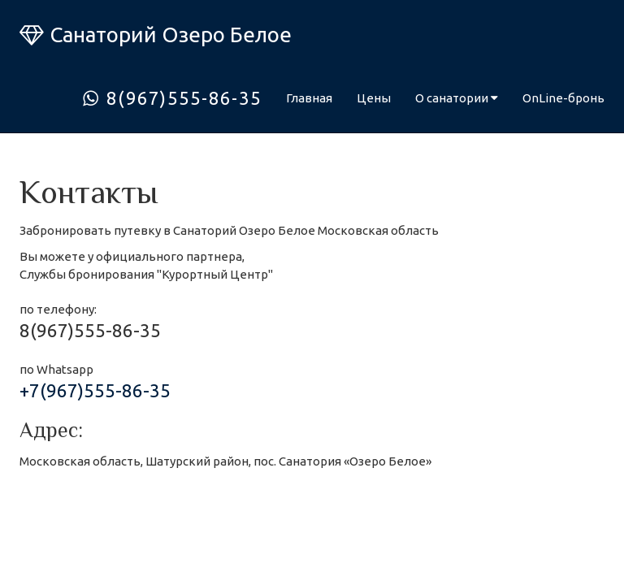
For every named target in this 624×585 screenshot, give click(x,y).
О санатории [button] (456, 98)
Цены (374, 98)
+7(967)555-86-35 (95, 390)
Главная (309, 98)
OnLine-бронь (563, 98)
